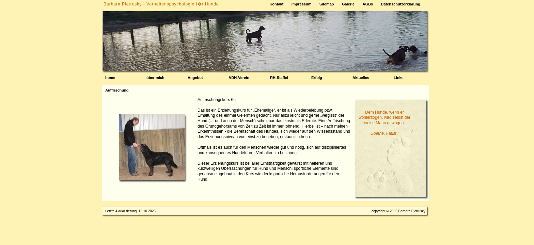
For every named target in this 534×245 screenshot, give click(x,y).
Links (399, 78)
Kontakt (276, 4)
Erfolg (316, 78)
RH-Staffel (279, 78)
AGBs (368, 4)
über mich (155, 78)
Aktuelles (360, 78)
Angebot (195, 78)
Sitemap (326, 4)
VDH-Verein (239, 78)
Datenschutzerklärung (400, 4)
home (110, 78)
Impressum (302, 4)
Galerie (348, 4)
